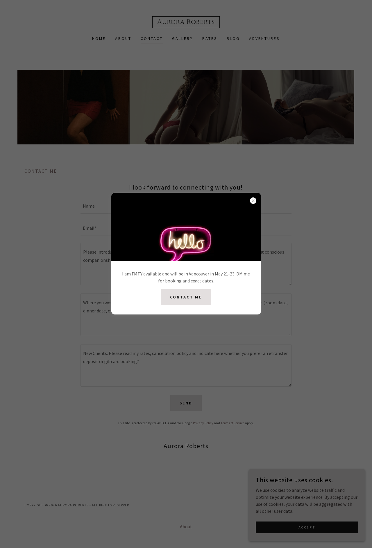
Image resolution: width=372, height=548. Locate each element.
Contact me (186, 297)
